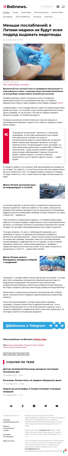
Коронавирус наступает (18, 84)
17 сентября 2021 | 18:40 (13, 384)
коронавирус (18, 345)
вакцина (10, 345)
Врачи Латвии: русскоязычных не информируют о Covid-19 (19, 186)
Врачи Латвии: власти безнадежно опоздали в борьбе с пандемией (20, 259)
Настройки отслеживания (8, 436)
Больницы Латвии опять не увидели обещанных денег (32, 380)
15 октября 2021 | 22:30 (13, 375)
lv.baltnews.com (44, 430)
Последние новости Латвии (34, 345)
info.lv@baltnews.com (32, 449)
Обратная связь (8, 441)
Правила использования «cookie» (8, 428)
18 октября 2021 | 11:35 (13, 395)
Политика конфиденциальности (11, 421)
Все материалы (46, 6)
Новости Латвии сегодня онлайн (15, 347)
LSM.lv (60, 103)
